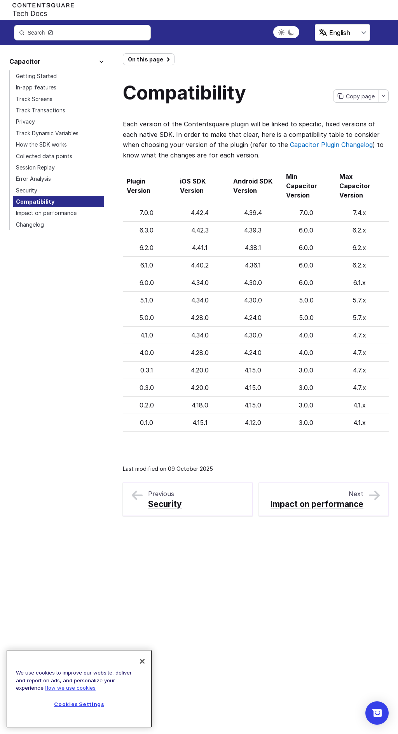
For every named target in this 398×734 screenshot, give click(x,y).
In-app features (36, 87)
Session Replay (35, 167)
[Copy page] (356, 96)
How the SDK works (41, 144)
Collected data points (44, 156)
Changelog (30, 224)
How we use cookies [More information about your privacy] (70, 688)
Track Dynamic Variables (47, 133)
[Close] (142, 661)
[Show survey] (377, 713)
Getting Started (36, 76)
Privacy (25, 121)
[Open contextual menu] (383, 96)
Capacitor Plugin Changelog (331, 145)
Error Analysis (33, 178)
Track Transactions (40, 110)
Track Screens (34, 99)
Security (26, 190)
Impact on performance (46, 213)
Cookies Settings (79, 704)
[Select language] (342, 32)
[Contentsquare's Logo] (39, 8)
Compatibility (35, 201)
